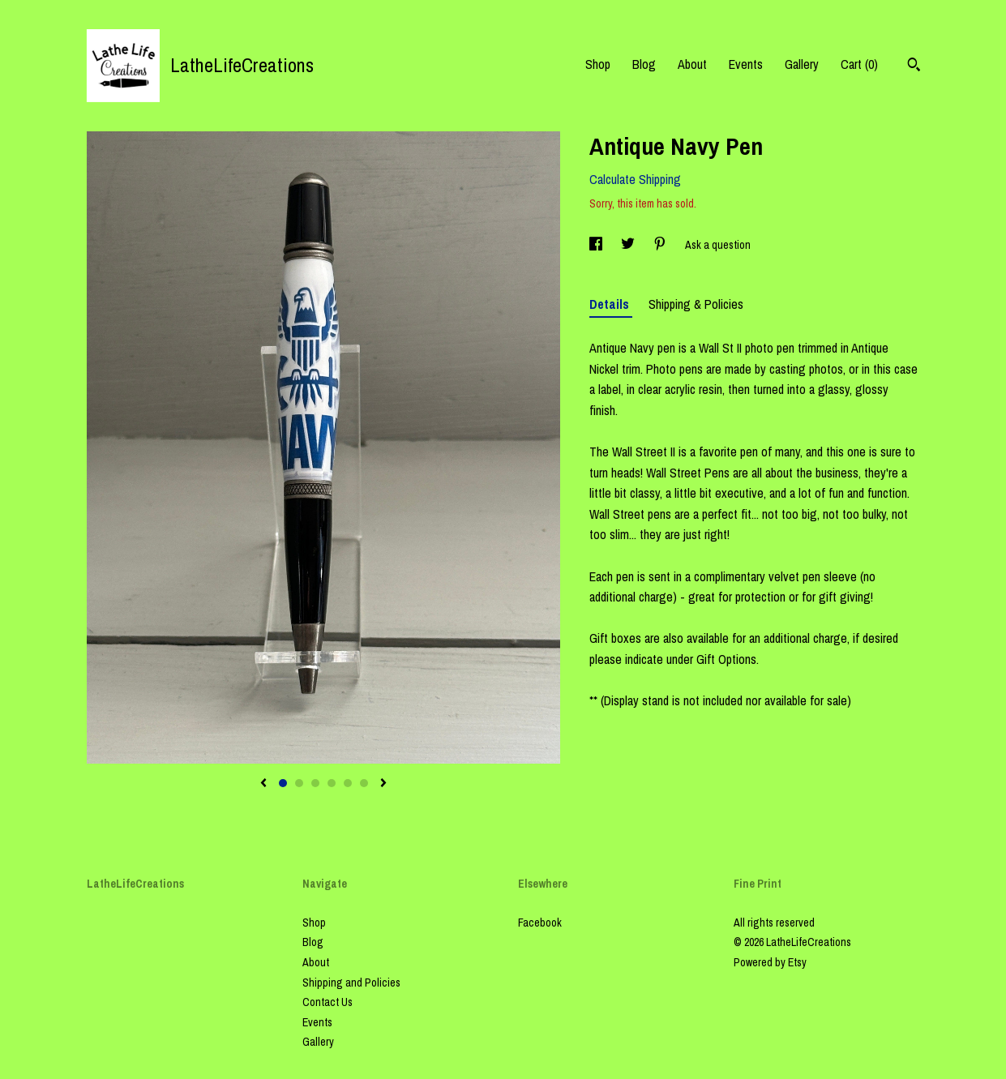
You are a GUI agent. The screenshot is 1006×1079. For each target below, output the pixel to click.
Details (610, 304)
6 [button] (364, 783)
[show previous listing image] (263, 784)
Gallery (802, 64)
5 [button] (348, 783)
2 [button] (299, 783)
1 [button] (283, 783)
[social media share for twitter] (629, 245)
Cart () (859, 64)
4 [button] (331, 783)
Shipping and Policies (351, 982)
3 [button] (315, 783)
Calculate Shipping (635, 179)
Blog (644, 64)
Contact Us (327, 1002)
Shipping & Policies (696, 304)
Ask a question (718, 245)
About (692, 64)
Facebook (540, 922)
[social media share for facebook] (597, 245)
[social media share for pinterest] (661, 245)
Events (746, 64)
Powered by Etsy (770, 962)
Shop (597, 64)
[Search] (914, 66)
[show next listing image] (383, 784)
